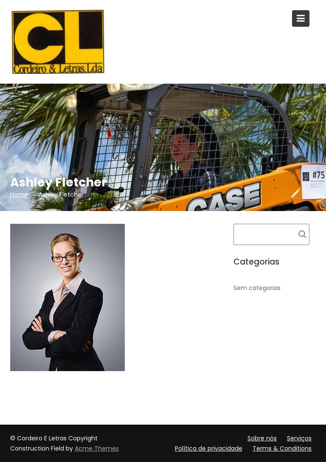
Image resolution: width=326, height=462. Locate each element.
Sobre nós (262, 438)
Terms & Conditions (282, 448)
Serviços (299, 438)
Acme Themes (97, 448)
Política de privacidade (208, 448)
